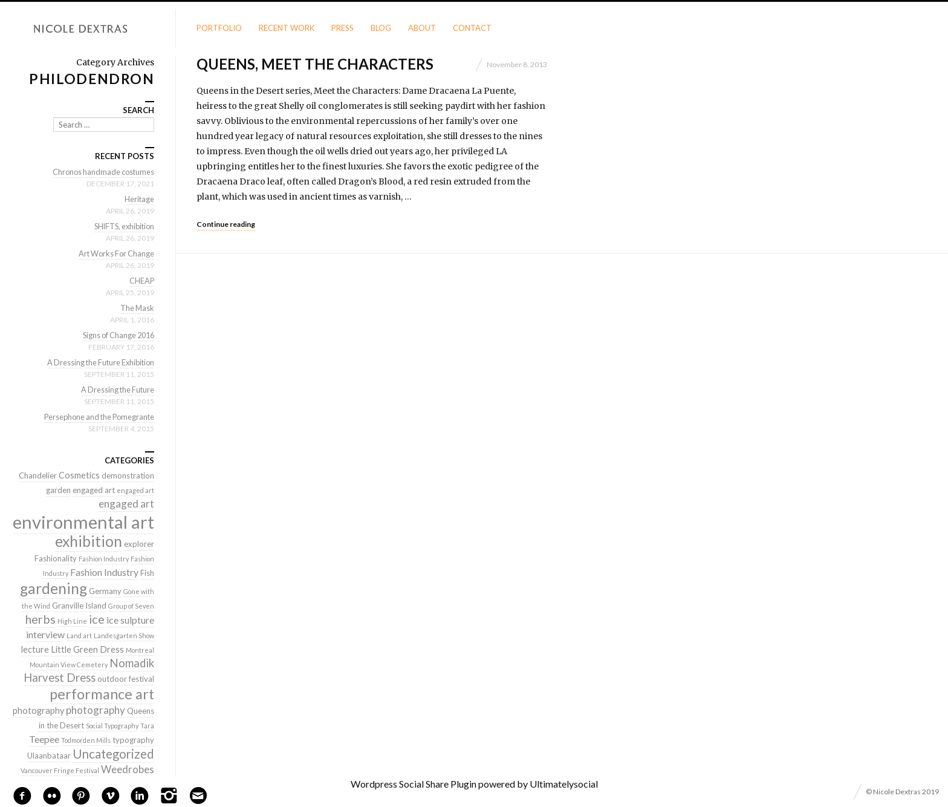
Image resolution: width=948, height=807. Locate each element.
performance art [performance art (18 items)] (102, 693)
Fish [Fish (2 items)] (147, 573)
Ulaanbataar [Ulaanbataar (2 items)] (49, 755)
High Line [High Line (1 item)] (72, 621)
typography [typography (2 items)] (133, 740)
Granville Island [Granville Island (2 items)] (79, 605)
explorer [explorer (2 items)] (139, 544)
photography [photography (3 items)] (38, 710)
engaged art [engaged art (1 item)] (135, 490)
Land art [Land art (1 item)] (79, 635)
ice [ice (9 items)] (97, 619)
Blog (381, 28)
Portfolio (219, 28)
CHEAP (141, 281)
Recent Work (286, 28)
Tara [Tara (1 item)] (147, 726)
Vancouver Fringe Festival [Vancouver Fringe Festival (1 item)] (60, 770)
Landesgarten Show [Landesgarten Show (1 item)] (124, 635)
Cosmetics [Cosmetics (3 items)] (79, 475)
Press (342, 28)
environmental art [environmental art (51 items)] (83, 521)
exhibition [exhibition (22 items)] (88, 541)
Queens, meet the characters (314, 64)
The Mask (136, 308)
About (422, 28)
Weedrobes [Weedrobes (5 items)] (127, 769)
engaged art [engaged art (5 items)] (126, 503)
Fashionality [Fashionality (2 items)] (55, 558)
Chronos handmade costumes (101, 172)
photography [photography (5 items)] (95, 710)
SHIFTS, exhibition (121, 226)
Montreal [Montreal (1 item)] (140, 650)
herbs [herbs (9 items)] (40, 619)
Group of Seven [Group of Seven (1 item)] (131, 606)
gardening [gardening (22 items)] (53, 588)
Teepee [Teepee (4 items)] (44, 739)
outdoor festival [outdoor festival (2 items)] (125, 679)
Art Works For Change (114, 253)
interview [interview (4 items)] (45, 634)
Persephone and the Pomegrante (96, 417)
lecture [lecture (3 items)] (35, 649)
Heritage (139, 199)
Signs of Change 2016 (115, 335)
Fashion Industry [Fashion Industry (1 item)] (104, 559)
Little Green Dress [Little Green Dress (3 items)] (87, 649)
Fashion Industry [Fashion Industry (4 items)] (104, 572)
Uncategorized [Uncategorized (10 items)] (113, 754)
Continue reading (225, 224)
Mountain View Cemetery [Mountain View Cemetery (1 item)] (69, 664)
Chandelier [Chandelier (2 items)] (38, 475)
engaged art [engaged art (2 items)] (94, 490)
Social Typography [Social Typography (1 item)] (112, 726)
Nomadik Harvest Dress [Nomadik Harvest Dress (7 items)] (89, 670)
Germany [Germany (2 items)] (105, 591)
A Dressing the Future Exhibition (97, 362)
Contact (472, 28)
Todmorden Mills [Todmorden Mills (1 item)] (86, 740)
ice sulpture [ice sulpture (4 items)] (130, 620)
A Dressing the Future (116, 389)
